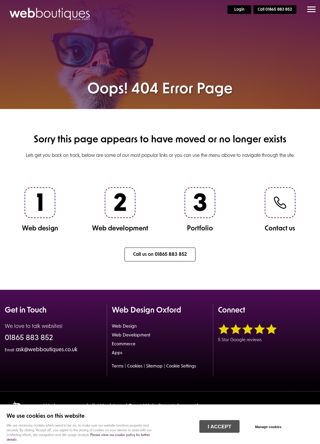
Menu (309, 9)
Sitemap (154, 366)
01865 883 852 (29, 338)
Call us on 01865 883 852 (160, 254)
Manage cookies (268, 427)
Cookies (135, 366)
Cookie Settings (181, 366)
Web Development (131, 335)
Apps (117, 353)
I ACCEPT (219, 427)
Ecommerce (123, 344)
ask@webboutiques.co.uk (41, 350)
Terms (118, 366)
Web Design (124, 326)
